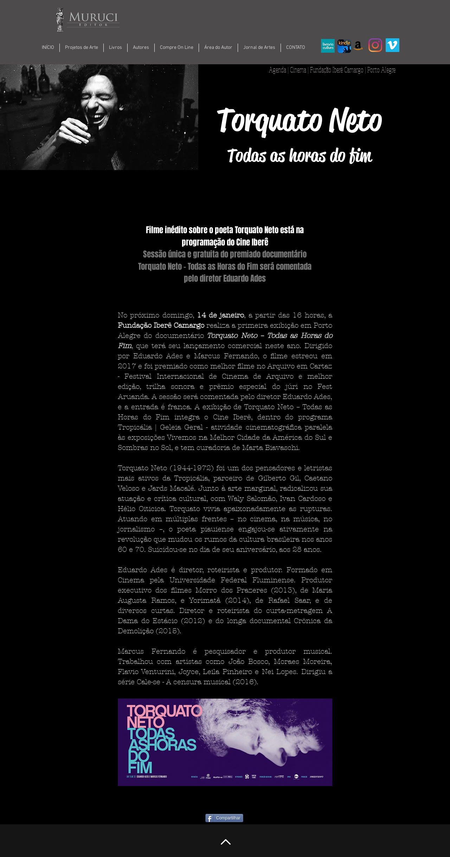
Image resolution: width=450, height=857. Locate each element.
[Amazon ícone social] (358, 45)
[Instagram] (375, 45)
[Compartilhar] (224, 818)
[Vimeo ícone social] (392, 45)
